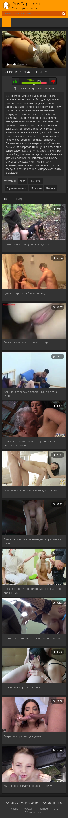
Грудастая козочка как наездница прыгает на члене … (32, 541)
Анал (22, 181)
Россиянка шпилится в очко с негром (27, 342)
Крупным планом (16, 188)
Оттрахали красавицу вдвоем (22, 736)
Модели (28, 808)
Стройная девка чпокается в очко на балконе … (34, 638)
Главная (14, 808)
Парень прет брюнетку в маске (23, 687)
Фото (55, 808)
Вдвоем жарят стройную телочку (24, 293)
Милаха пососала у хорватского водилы (29, 785)
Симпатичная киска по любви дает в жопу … (32, 490)
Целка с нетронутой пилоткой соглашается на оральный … (33, 591)
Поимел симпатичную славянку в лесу (28, 244)
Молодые (36, 188)
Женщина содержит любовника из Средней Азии (31, 394)
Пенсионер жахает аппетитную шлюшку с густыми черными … (30, 443)
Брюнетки (35, 181)
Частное (50, 188)
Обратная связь (34, 812)
